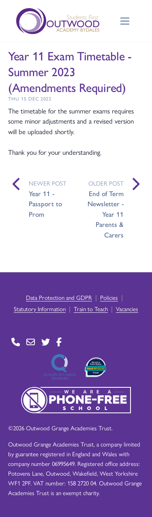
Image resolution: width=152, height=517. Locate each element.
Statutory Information (40, 308)
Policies (109, 297)
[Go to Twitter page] (45, 342)
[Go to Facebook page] (59, 342)
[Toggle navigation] (125, 21)
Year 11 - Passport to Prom (45, 203)
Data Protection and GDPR (59, 297)
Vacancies (127, 308)
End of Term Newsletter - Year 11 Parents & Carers (106, 213)
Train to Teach (91, 308)
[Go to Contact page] (15, 342)
